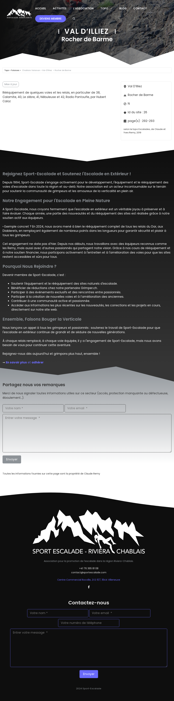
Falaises (15, 70)
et (25, 362)
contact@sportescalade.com (88, 572)
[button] (74, 19)
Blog (123, 8)
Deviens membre (51, 18)
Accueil (40, 8)
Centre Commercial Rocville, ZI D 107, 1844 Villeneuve (88, 579)
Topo (108, 8)
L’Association (83, 8)
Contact (140, 8)
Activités (59, 8)
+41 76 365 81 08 (88, 568)
